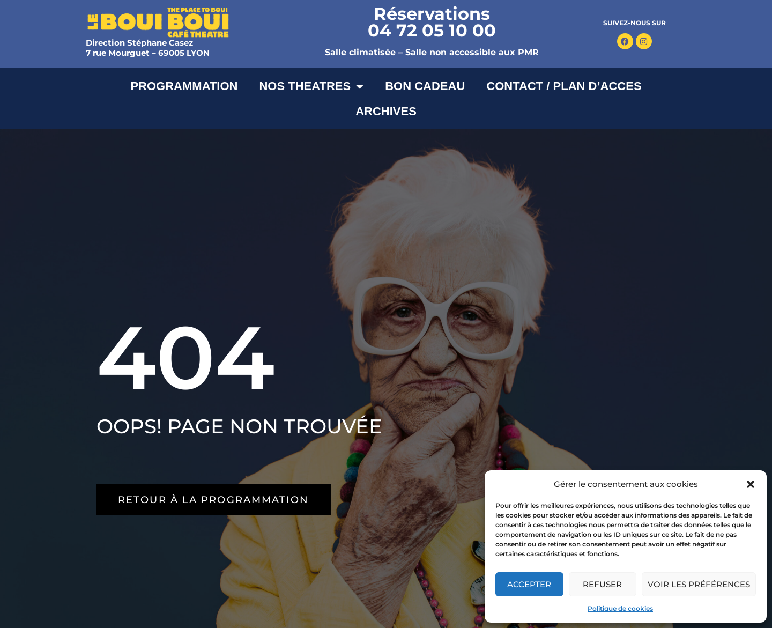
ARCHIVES (386, 111)
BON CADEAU (425, 86)
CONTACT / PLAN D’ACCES (563, 86)
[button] (750, 484)
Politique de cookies (620, 608)
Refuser (602, 584)
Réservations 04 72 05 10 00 (432, 22)
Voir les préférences (699, 584)
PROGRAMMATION (183, 86)
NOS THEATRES (311, 86)
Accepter (529, 584)
